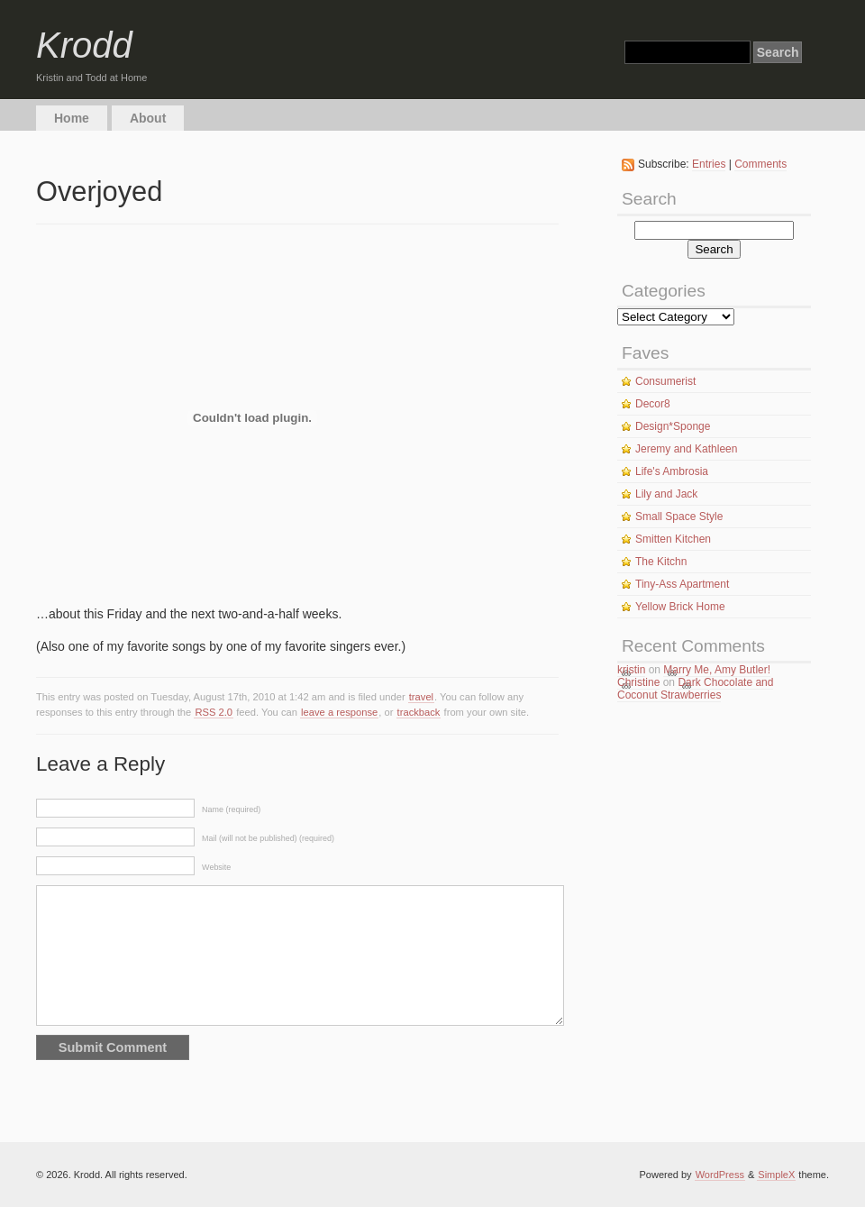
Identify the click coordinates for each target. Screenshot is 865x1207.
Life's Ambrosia (671, 471)
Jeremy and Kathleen (686, 449)
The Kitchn (661, 561)
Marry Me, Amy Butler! (716, 669)
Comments (760, 164)
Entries (708, 164)
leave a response (339, 712)
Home (71, 118)
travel (421, 696)
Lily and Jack (666, 494)
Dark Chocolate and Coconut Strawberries (695, 688)
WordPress (720, 1174)
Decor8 (652, 404)
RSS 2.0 (213, 712)
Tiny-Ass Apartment (682, 584)
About (148, 118)
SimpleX (776, 1174)
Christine (638, 682)
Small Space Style (679, 516)
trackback (419, 712)
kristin (631, 669)
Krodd (84, 45)
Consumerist (665, 381)
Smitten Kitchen (673, 539)
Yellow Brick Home (680, 606)
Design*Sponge (672, 426)
